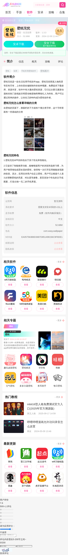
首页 (8, 12)
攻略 (51, 12)
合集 (62, 12)
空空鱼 (42, 361)
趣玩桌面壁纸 (10, 361)
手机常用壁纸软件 (28, 71)
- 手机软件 (28, 20)
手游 (19, 12)
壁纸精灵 (26, 361)
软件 (30, 12)
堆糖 (58, 361)
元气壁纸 (10, 379)
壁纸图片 (44, 71)
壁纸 (7, 71)
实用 (15, 71)
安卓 (40, 12)
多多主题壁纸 (26, 379)
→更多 (59, 262)
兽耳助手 (42, 379)
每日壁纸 (58, 379)
